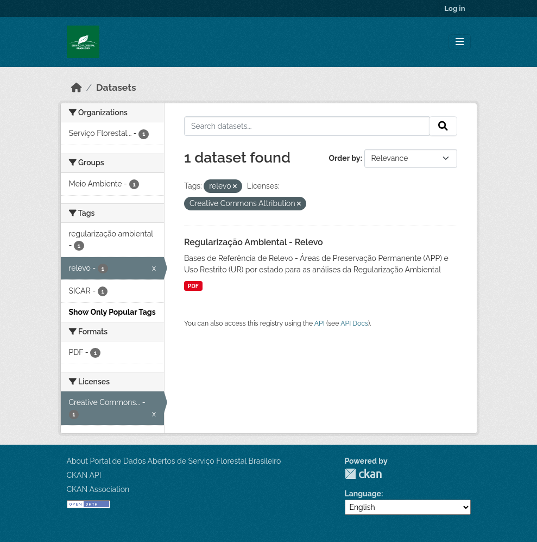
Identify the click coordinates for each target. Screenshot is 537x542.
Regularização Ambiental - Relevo (253, 242)
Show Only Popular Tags (112, 312)
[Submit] (443, 126)
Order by (344, 158)
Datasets (116, 87)
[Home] (76, 87)
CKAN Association (98, 489)
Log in (455, 8)
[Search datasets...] (306, 126)
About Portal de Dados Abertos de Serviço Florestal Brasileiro (174, 461)
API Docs (354, 323)
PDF (193, 286)
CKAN (363, 473)
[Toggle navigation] (459, 42)
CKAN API (84, 475)
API (319, 323)
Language (363, 493)
